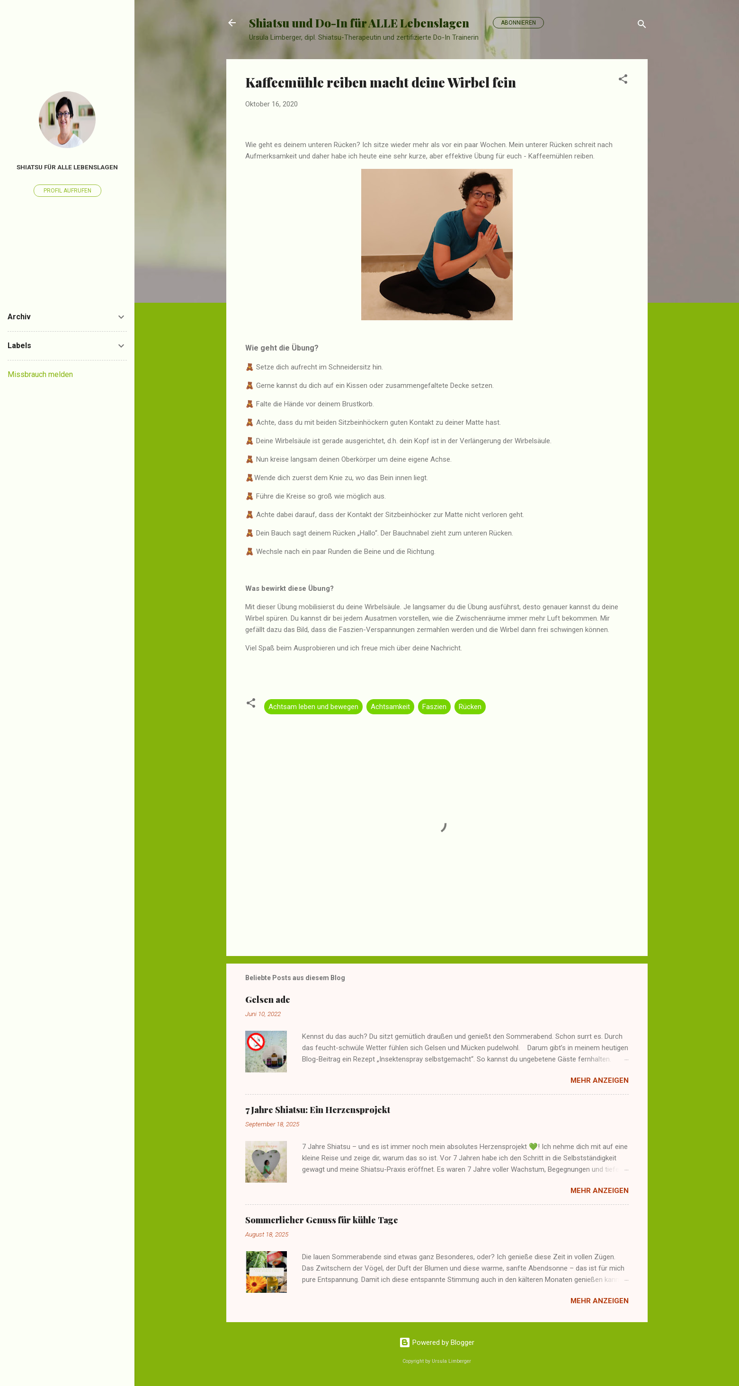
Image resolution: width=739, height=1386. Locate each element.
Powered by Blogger (436, 1342)
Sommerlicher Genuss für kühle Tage (321, 1220)
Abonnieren (518, 22)
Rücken (470, 706)
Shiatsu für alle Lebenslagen (67, 167)
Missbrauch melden (40, 374)
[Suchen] (642, 25)
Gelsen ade (267, 999)
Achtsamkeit (390, 706)
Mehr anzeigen (599, 1080)
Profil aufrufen (67, 190)
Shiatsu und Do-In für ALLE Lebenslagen (359, 22)
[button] (623, 80)
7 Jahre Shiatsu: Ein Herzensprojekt (317, 1109)
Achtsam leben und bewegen (313, 706)
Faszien (434, 706)
